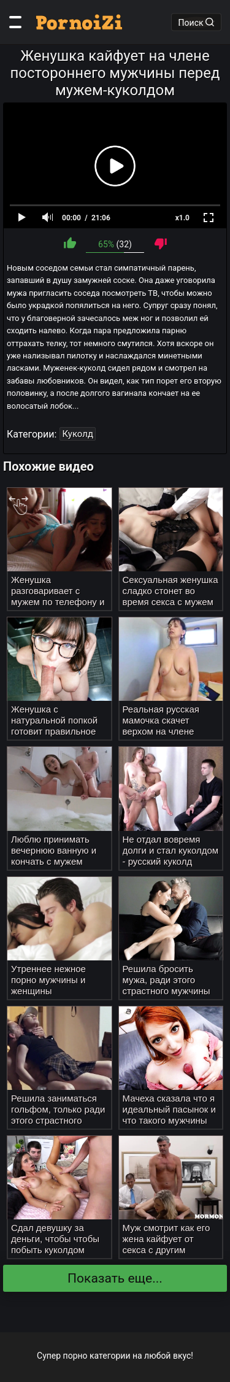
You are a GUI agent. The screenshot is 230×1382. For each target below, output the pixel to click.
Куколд (77, 433)
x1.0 (182, 218)
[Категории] (15, 22)
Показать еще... (115, 1278)
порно (75, 1356)
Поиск (196, 22)
